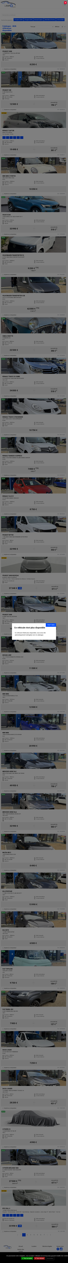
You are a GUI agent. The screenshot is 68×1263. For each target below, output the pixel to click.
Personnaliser (50, 1258)
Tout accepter (27, 1258)
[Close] (65, 2)
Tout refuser (39, 1258)
